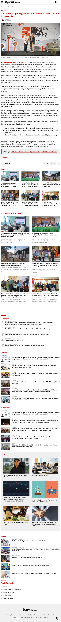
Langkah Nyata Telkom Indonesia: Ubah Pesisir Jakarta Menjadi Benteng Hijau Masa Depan (36, 549)
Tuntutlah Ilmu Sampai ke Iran (14, 340)
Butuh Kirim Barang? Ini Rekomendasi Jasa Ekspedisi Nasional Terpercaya (28, 329)
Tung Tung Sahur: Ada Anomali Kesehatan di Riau (16, 523)
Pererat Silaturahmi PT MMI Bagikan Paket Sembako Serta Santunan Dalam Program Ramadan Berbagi (9, 204)
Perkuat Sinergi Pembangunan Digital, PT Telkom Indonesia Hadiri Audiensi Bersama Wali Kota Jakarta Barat (50, 204)
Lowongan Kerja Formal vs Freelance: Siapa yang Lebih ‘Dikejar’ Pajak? (45, 500)
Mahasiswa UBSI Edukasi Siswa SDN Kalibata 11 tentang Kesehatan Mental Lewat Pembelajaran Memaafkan (35, 445)
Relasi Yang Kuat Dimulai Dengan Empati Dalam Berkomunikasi (24, 345)
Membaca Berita (8, 598)
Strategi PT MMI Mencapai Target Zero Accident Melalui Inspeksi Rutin (51, 184)
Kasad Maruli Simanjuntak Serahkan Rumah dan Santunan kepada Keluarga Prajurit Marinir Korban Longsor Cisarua (30, 204)
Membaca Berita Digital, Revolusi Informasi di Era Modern (29, 541)
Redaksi (7, 19)
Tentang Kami (10, 615)
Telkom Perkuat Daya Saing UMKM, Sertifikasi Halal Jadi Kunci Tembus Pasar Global (30, 184)
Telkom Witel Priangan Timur (12, 589)
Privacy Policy (28, 615)
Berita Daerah (7, 595)
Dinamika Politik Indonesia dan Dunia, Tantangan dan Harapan (31, 565)
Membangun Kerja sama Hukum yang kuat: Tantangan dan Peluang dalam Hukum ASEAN (45, 524)
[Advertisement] (30, 619)
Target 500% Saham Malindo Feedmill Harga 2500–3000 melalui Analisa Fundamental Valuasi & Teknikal (14, 499)
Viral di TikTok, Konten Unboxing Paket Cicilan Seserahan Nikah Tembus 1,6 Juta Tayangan (35, 374)
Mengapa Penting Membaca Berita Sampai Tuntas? (27, 557)
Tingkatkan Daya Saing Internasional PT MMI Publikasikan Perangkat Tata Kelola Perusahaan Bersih (8, 184)
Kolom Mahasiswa (8, 592)
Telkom (4, 157)
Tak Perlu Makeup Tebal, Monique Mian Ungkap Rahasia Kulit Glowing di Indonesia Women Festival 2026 (34, 366)
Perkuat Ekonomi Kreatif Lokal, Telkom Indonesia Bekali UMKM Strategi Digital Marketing (36, 382)
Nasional (3, 10)
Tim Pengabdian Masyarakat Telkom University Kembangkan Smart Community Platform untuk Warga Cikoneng (32, 437)
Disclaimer (37, 615)
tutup (18, 618)
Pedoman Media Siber (49, 615)
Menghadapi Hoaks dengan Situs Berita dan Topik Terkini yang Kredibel (34, 573)
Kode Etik (19, 615)
